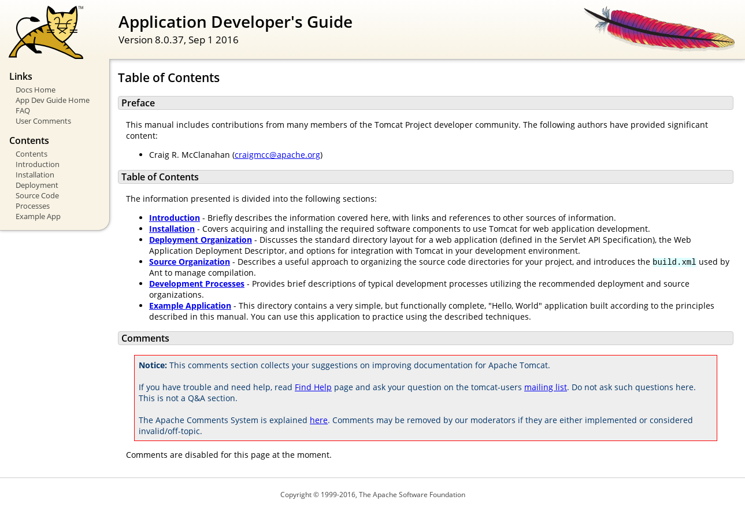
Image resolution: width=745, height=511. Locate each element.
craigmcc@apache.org (277, 154)
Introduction (38, 164)
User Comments (43, 121)
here (319, 419)
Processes (33, 206)
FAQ (23, 110)
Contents (31, 154)
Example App (38, 216)
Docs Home (35, 89)
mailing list (545, 387)
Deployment (37, 185)
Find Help (313, 387)
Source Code (37, 195)
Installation (35, 174)
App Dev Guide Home (53, 100)
